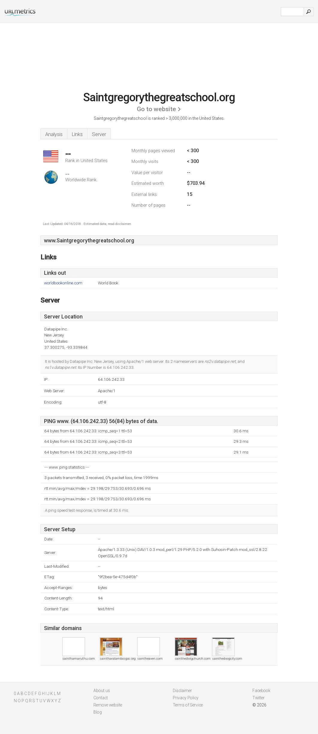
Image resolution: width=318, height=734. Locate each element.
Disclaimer (182, 690)
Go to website (156, 109)
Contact (100, 697)
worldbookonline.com (63, 283)
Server (99, 134)
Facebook (261, 690)
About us (101, 690)
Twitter (258, 697)
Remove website (107, 705)
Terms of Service (188, 705)
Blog (97, 712)
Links (77, 134)
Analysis (54, 134)
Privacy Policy (186, 697)
